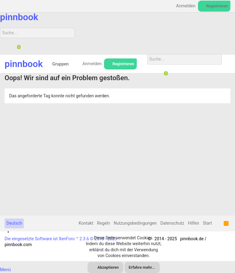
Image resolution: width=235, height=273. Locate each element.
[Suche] (37, 33)
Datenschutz (172, 223)
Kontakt (86, 223)
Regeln (103, 223)
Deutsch (14, 223)
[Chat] (16, 47)
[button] (73, 64)
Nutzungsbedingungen (135, 223)
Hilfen (193, 223)
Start (207, 223)
